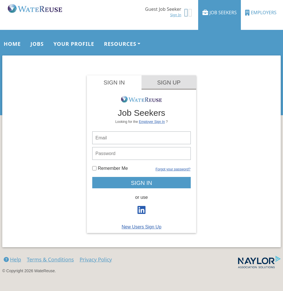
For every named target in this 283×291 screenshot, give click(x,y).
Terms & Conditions (50, 259)
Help (12, 259)
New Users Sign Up (141, 226)
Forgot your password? (172, 169)
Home (12, 43)
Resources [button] (120, 43)
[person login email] (141, 137)
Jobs (37, 43)
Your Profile (74, 43)
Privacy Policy (95, 259)
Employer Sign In (152, 122)
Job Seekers (219, 12)
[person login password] (141, 153)
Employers (260, 12)
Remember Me (110, 168)
